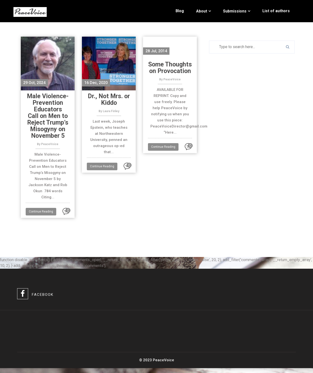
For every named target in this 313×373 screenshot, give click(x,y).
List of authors (276, 11)
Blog (180, 11)
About (201, 11)
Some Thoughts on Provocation (170, 68)
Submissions (234, 11)
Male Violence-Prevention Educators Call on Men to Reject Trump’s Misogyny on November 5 (48, 116)
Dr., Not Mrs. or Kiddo (109, 99)
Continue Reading (41, 211)
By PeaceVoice (47, 144)
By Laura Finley (109, 111)
